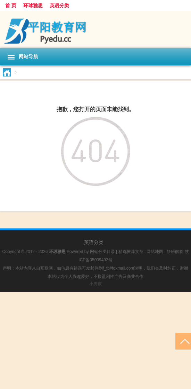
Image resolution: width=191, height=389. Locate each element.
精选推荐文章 (130, 251)
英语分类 (59, 5)
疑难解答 (175, 251)
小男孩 (95, 283)
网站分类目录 (102, 251)
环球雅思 (33, 5)
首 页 (10, 5)
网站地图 (155, 251)
